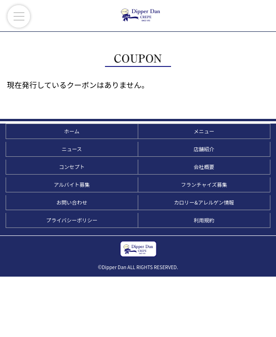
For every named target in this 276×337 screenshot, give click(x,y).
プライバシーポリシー (71, 220)
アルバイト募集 (72, 184)
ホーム (72, 131)
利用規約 (204, 220)
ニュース (71, 149)
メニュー (204, 131)
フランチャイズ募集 (204, 184)
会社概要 (204, 166)
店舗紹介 (204, 149)
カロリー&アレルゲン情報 (204, 202)
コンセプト (72, 166)
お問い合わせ (71, 202)
